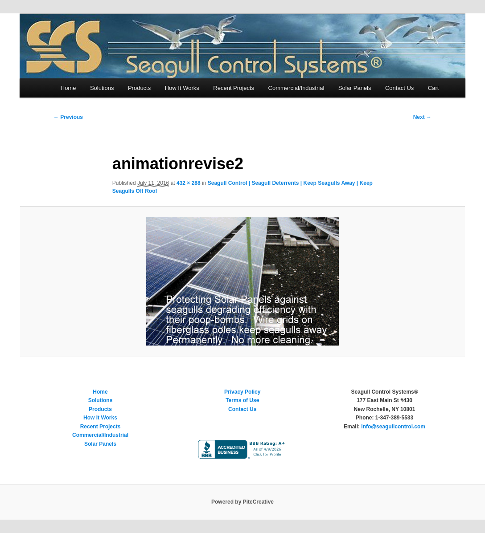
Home (68, 88)
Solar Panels (354, 88)
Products (139, 88)
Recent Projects (233, 88)
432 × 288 (189, 183)
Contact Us (399, 88)
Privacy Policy (242, 392)
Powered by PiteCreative (242, 502)
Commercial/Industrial (296, 88)
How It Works (182, 88)
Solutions (102, 88)
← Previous (68, 117)
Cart (433, 88)
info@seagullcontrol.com (393, 426)
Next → (422, 117)
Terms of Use (242, 400)
